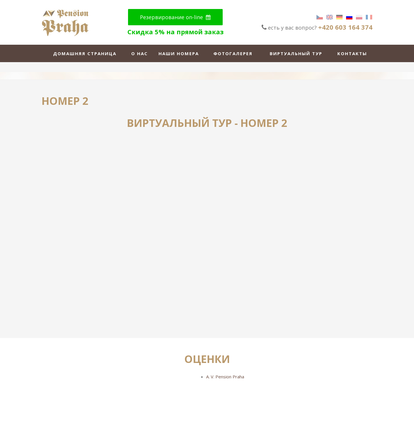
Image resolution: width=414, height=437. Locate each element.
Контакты (352, 53)
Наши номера (179, 53)
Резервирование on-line (175, 17)
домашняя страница (84, 53)
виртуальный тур (296, 53)
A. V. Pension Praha (225, 377)
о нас (139, 53)
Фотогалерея (233, 53)
